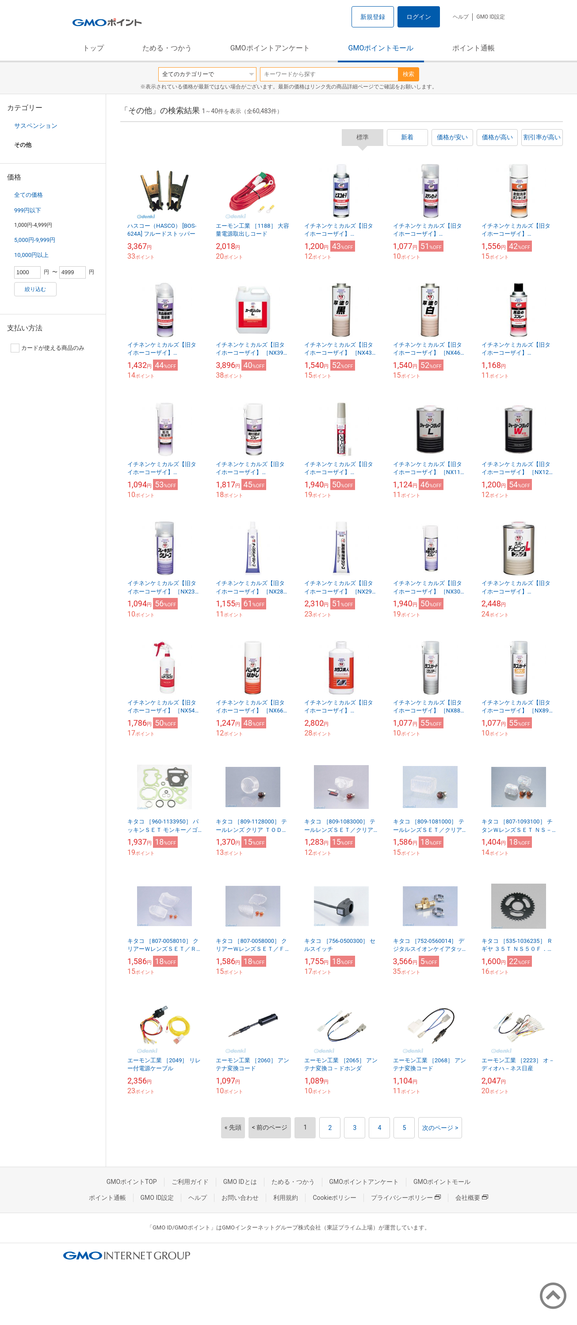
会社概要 (471, 1197)
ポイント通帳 (473, 48)
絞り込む (35, 289)
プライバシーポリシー (406, 1197)
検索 (408, 74)
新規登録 (372, 16)
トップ (93, 48)
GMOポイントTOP (132, 1181)
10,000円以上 (31, 255)
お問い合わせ (240, 1197)
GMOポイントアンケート (270, 48)
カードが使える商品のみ (47, 348)
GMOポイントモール (381, 48)
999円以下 (27, 210)
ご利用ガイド (190, 1181)
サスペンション (35, 125)
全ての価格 (28, 194)
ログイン (418, 16)
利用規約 (285, 1197)
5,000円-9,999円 (34, 240)
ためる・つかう (167, 48)
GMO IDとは (240, 1181)
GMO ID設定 (490, 17)
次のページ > (440, 1127)
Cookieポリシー (334, 1197)
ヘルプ (461, 17)
